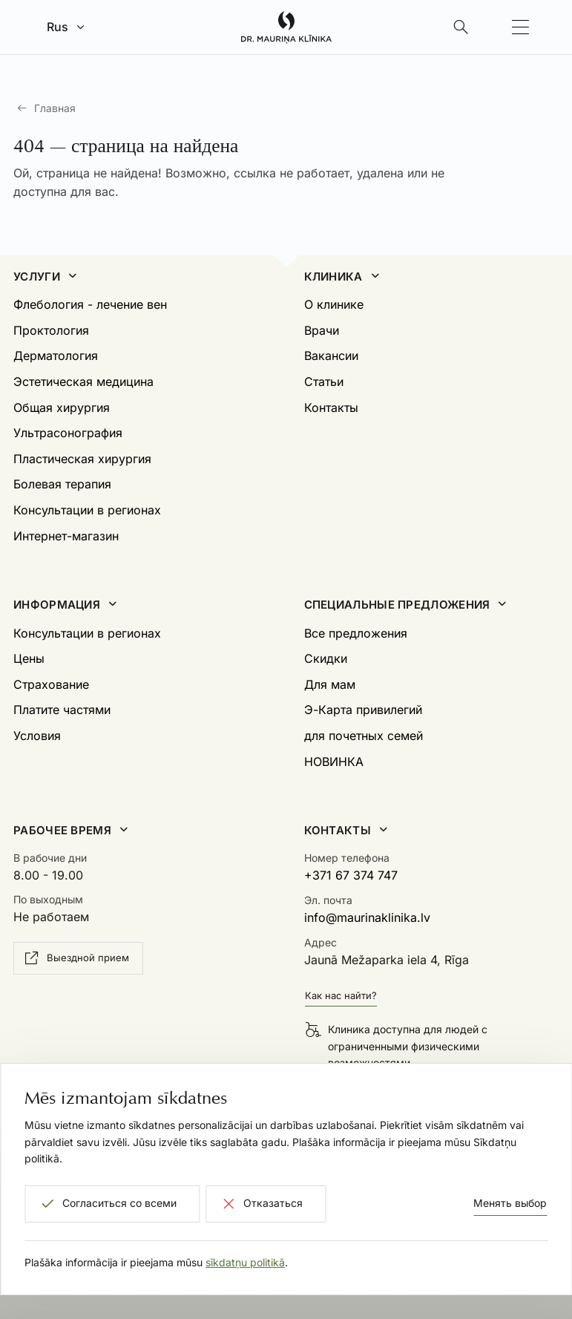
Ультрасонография (67, 432)
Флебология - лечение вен (90, 304)
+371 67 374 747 (351, 875)
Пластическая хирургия (82, 458)
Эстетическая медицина (83, 381)
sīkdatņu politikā (245, 1262)
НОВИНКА (334, 761)
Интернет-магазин (66, 535)
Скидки (325, 658)
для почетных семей (363, 735)
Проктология (51, 330)
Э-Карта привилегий (363, 709)
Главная (55, 108)
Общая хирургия (61, 407)
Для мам (329, 684)
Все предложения (355, 633)
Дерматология (55, 355)
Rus (57, 26)
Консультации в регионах (87, 510)
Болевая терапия (62, 484)
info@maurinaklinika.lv (367, 917)
